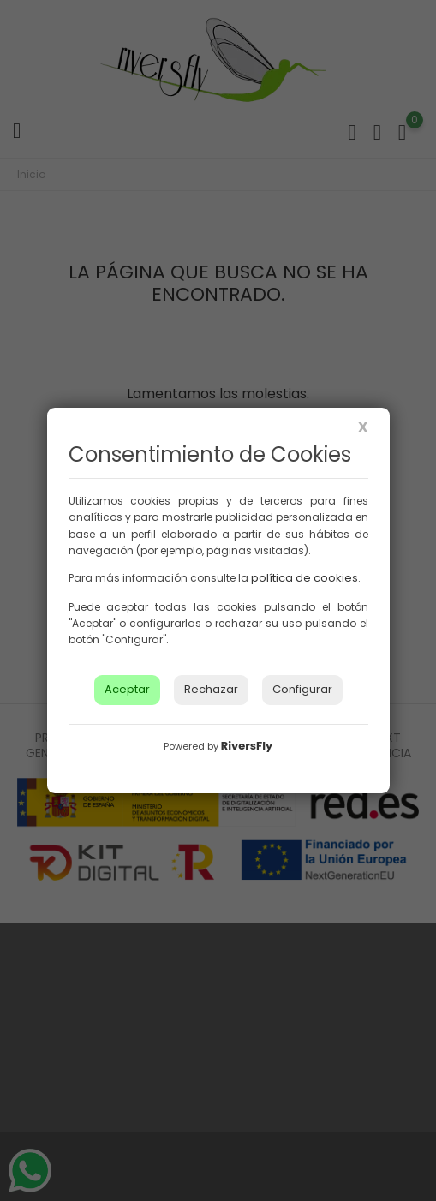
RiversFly (246, 746)
